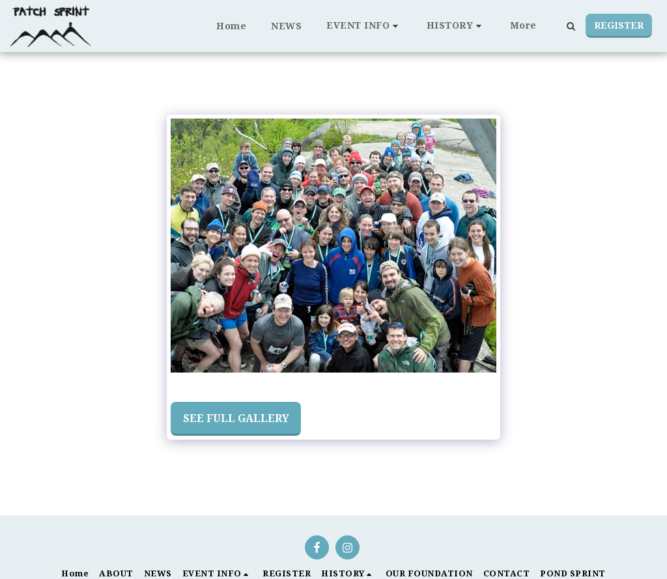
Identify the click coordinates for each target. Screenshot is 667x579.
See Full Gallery (236, 418)
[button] (364, 25)
